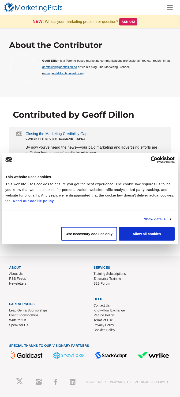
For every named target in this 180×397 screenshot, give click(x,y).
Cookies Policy (104, 330)
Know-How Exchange (109, 310)
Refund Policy (104, 315)
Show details (155, 219)
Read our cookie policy (33, 201)
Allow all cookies (146, 234)
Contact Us (102, 305)
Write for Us (17, 320)
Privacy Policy (104, 325)
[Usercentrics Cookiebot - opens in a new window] (154, 159)
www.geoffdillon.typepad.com (62, 73)
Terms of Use (103, 320)
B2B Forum (102, 283)
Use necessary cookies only (89, 234)
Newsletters (17, 283)
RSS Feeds (17, 278)
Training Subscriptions (110, 273)
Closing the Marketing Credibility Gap (56, 134)
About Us (16, 273)
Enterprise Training (107, 278)
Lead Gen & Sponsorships (28, 310)
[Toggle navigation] (170, 7)
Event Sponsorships (23, 315)
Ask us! (128, 22)
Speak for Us (18, 325)
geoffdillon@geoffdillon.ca (59, 67)
